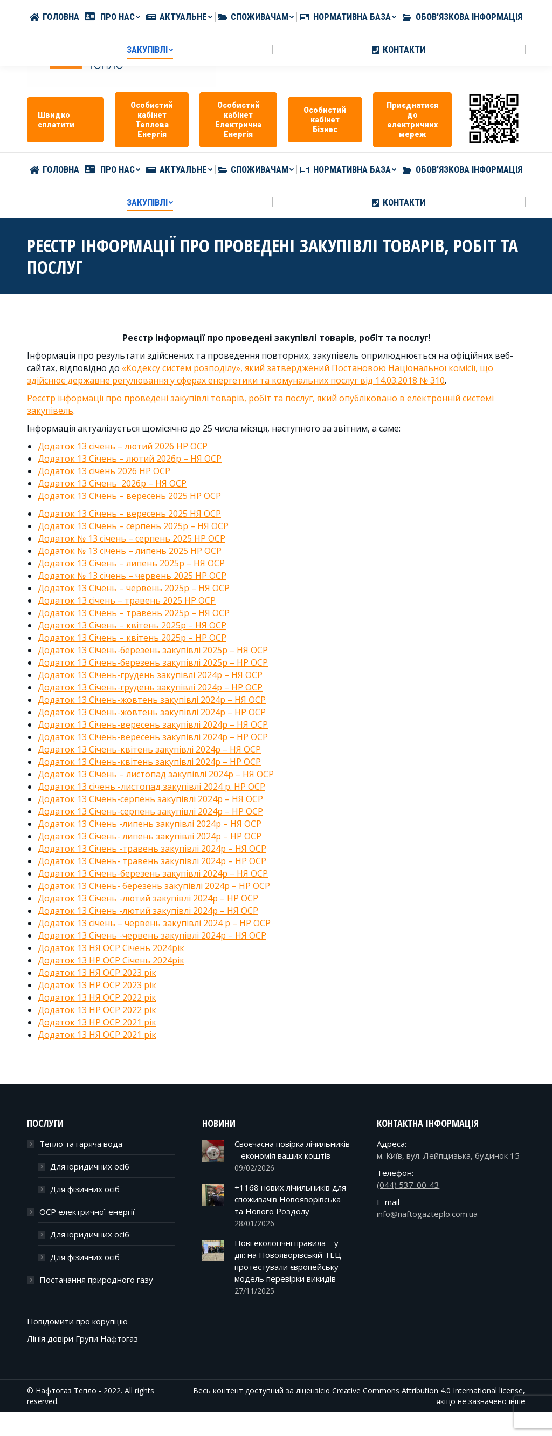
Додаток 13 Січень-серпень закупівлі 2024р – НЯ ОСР (150, 799)
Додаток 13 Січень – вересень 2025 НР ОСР (129, 496)
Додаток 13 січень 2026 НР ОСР (104, 471)
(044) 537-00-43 (408, 1184)
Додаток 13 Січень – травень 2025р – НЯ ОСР (134, 613)
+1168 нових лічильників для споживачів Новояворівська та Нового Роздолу (290, 1199)
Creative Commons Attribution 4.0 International (414, 1390)
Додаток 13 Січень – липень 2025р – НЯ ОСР (131, 563)
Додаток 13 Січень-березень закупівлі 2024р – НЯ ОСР (153, 873)
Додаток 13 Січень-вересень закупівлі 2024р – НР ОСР (153, 737)
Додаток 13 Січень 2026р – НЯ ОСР (112, 483)
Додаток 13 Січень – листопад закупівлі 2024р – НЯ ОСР (156, 774)
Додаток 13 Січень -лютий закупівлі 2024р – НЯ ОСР (148, 911)
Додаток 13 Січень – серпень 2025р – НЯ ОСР (133, 526)
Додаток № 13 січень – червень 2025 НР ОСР (132, 576)
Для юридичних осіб (89, 1166)
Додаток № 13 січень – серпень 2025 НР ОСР (131, 538)
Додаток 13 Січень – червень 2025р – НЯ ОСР (134, 588)
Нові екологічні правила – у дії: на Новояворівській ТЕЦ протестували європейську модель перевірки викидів (287, 1260)
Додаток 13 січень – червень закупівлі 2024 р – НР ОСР (154, 923)
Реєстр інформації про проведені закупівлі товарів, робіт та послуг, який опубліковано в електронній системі (260, 398)
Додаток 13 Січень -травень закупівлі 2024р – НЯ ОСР (152, 848)
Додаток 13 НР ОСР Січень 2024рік (111, 960)
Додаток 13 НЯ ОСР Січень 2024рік (111, 948)
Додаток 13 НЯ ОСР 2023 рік (97, 973)
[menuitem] (54, 169)
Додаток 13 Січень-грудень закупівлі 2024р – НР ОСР (150, 687)
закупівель (50, 410)
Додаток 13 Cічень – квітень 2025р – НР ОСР (132, 638)
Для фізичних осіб (85, 1189)
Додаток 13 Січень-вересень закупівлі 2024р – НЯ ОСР (153, 724)
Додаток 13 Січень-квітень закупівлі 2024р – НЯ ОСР (149, 749)
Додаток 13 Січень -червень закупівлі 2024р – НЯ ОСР (152, 935)
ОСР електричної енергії (87, 1211)
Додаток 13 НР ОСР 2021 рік (97, 1022)
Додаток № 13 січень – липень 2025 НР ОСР (130, 551)
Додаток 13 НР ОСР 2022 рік (97, 1010)
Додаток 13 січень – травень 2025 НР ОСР (127, 600)
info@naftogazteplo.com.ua (337, 11)
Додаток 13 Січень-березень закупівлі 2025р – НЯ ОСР (153, 650)
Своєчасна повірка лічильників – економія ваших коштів (292, 1149)
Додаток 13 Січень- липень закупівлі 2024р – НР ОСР (149, 836)
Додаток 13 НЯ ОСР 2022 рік (97, 997)
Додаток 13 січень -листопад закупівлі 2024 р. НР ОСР (151, 786)
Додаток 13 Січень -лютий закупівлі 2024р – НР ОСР (148, 898)
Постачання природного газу (96, 1279)
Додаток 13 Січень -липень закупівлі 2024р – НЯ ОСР (149, 824)
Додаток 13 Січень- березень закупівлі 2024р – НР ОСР (154, 886)
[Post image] (213, 1151)
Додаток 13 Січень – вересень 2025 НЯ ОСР (129, 513)
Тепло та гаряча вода (80, 1143)
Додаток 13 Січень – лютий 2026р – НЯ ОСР (130, 458)
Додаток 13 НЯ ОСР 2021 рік (97, 1035)
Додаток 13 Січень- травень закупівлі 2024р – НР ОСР (152, 861)
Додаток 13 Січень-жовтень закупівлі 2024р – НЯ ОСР (152, 700)
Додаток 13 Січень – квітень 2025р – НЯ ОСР (132, 625)
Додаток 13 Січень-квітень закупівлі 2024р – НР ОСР (149, 762)
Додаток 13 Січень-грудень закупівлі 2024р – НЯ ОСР (150, 675)
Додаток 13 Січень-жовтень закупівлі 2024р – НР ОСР (152, 712)
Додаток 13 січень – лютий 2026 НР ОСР (123, 446)
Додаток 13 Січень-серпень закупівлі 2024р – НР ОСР (150, 811)
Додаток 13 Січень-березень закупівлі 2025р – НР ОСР (153, 662)
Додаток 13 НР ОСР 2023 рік (97, 985)
